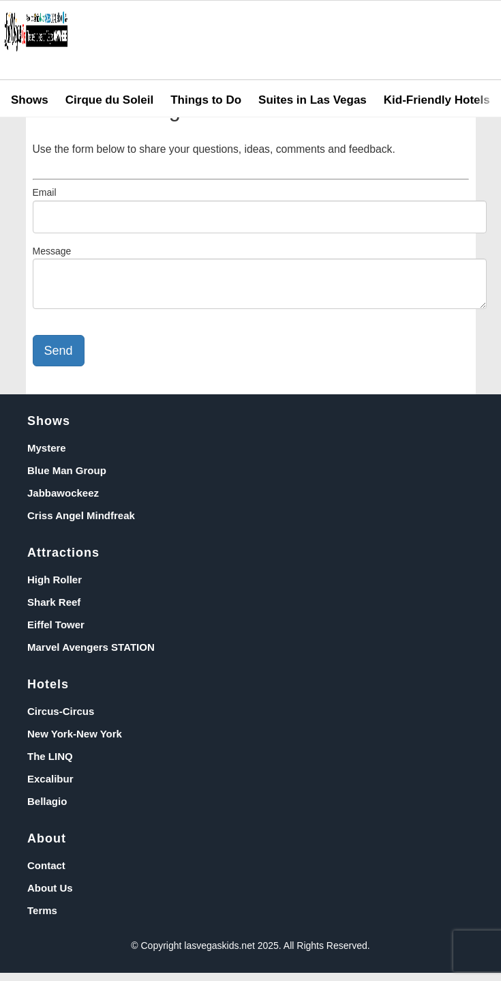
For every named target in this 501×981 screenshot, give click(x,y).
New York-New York (74, 742)
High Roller (54, 588)
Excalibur (50, 787)
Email (45, 192)
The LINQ (50, 764)
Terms (42, 918)
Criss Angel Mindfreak (81, 523)
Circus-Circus (60, 719)
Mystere (46, 456)
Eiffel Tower (56, 633)
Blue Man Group (66, 478)
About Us (50, 896)
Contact (46, 873)
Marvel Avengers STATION (91, 655)
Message (52, 251)
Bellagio (47, 809)
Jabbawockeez (63, 501)
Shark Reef (53, 610)
